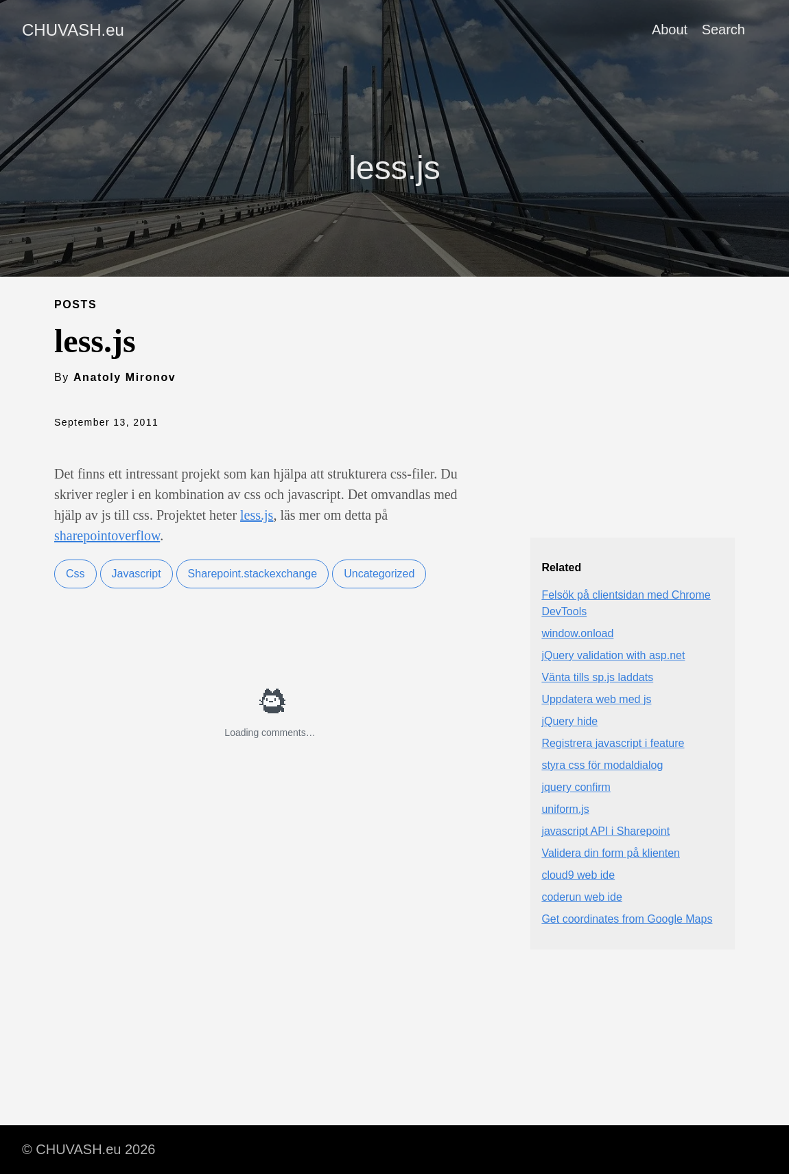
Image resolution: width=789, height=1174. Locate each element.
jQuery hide (569, 721)
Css (75, 573)
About (669, 29)
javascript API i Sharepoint (605, 831)
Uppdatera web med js (596, 699)
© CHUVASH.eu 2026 (88, 1149)
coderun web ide (581, 897)
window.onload (577, 633)
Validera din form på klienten (610, 853)
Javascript (136, 573)
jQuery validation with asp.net (613, 655)
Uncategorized (379, 573)
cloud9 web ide (578, 875)
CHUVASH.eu (73, 30)
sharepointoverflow (107, 535)
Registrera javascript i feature (612, 743)
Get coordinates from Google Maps (626, 919)
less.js (256, 514)
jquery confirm (575, 787)
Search (723, 29)
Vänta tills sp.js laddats (597, 677)
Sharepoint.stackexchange (253, 573)
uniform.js (565, 809)
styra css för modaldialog (602, 765)
